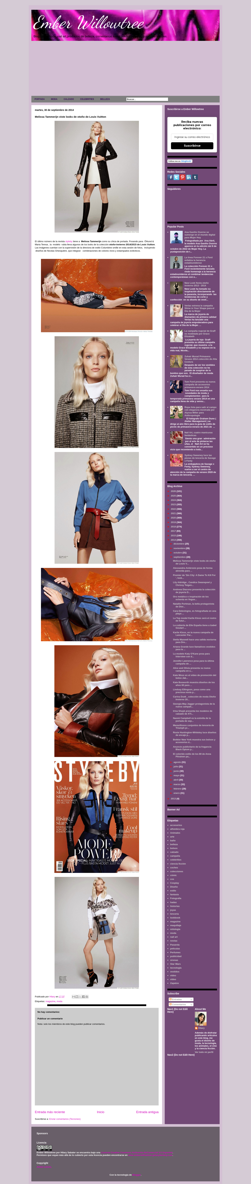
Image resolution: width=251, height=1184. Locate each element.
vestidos (174, 971)
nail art (174, 937)
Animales (175, 833)
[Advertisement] (125, 69)
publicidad (175, 956)
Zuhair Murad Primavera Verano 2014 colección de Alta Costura (200, 359)
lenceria (174, 914)
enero (177, 793)
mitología (175, 929)
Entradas (175, 999)
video (173, 975)
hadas (173, 902)
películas (175, 948)
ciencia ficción (178, 863)
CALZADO (69, 99)
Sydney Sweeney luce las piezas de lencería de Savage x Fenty (200, 458)
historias (175, 906)
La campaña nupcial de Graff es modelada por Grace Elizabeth (199, 334)
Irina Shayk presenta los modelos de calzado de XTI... (192, 712)
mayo (177, 775)
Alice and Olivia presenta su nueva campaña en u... (191, 669)
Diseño (174, 886)
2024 (174, 500)
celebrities (175, 859)
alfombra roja (177, 829)
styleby (69, 241)
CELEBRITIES (87, 99)
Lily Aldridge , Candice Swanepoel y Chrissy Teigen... (192, 583)
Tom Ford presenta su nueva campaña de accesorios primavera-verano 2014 (199, 384)
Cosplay (174, 883)
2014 (174, 540)
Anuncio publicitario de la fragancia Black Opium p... (192, 748)
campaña (175, 856)
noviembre (180, 548)
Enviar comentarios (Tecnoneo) (65, 1119)
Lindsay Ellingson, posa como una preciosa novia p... (191, 691)
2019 (174, 522)
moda (59, 1001)
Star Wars (175, 964)
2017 (174, 531)
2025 (174, 495)
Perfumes (175, 952)
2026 (174, 491)
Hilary (201, 1028)
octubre (178, 552)
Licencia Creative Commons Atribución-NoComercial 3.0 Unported (136, 1152)
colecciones (176, 871)
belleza (174, 844)
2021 (174, 513)
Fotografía (175, 898)
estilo (173, 890)
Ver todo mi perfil (204, 1052)
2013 (174, 798)
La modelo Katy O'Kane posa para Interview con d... (191, 655)
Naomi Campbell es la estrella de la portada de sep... (192, 719)
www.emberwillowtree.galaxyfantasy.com (150, 1155)
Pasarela (175, 944)
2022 (174, 509)
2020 (174, 517)
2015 (174, 535)
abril (176, 779)
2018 (174, 526)
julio (176, 766)
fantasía (174, 894)
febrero (178, 788)
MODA (54, 99)
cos (172, 879)
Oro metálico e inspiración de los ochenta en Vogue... (190, 598)
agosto (178, 762)
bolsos (173, 848)
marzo (177, 784)
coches (174, 867)
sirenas (174, 960)
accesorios (176, 825)
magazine (50, 1001)
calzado (174, 852)
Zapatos (174, 983)
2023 (174, 504)
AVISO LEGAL (44, 1167)
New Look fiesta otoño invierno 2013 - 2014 (196, 284)
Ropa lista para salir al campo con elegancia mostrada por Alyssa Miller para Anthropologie (200, 411)
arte (172, 836)
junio (177, 771)
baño (173, 840)
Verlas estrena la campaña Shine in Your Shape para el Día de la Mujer (199, 308)
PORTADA (40, 99)
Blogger (136, 1175)
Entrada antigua (147, 1112)
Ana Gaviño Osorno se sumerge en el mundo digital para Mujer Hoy (199, 235)
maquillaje (175, 925)
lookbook (175, 917)
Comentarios (177, 1004)
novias (173, 940)
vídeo (173, 979)
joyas (173, 910)
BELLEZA (105, 99)
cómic (173, 875)
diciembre (179, 543)
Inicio (100, 1112)
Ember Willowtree (88, 22)
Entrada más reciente (50, 1112)
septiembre (180, 557)
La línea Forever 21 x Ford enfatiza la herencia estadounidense (198, 260)
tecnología (175, 967)
